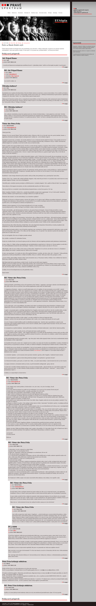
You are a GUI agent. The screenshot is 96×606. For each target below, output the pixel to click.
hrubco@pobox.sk (11, 127)
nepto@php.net (13, 74)
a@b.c (14, 530)
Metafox (24, 604)
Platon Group (31, 604)
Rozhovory (14, 12)
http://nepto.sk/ (15, 76)
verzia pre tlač (27, 43)
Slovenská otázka (43, 12)
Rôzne (9, 12)
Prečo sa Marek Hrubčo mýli (12, 45)
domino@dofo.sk (19, 486)
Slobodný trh (27, 12)
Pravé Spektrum (16, 603)
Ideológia (55, 12)
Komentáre (20, 12)
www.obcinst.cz (38, 350)
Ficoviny (60, 12)
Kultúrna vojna (34, 12)
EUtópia (50, 12)
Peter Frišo (13, 43)
